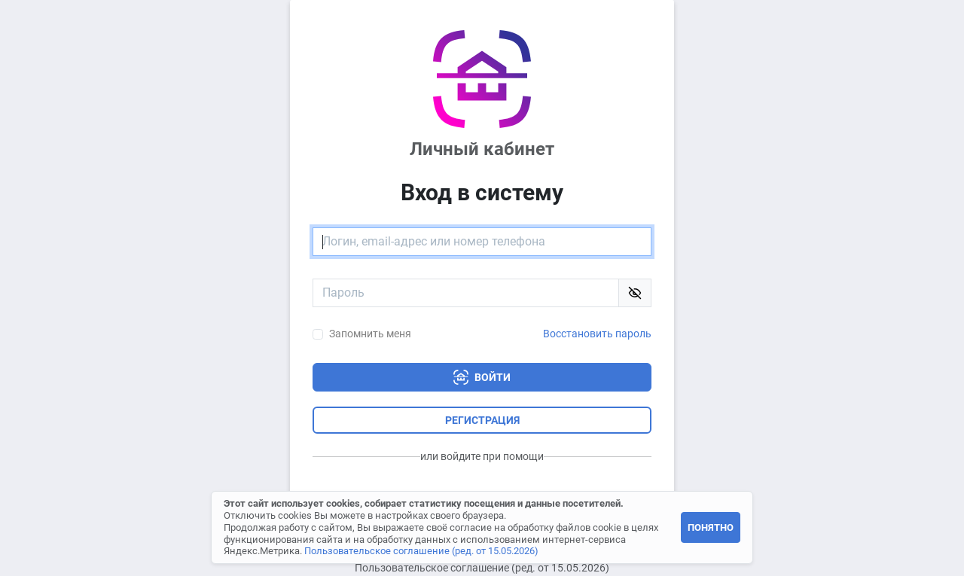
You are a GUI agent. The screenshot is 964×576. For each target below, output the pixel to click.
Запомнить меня (370, 334)
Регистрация (482, 420)
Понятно (711, 527)
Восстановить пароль (597, 334)
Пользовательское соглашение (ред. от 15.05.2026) (482, 568)
